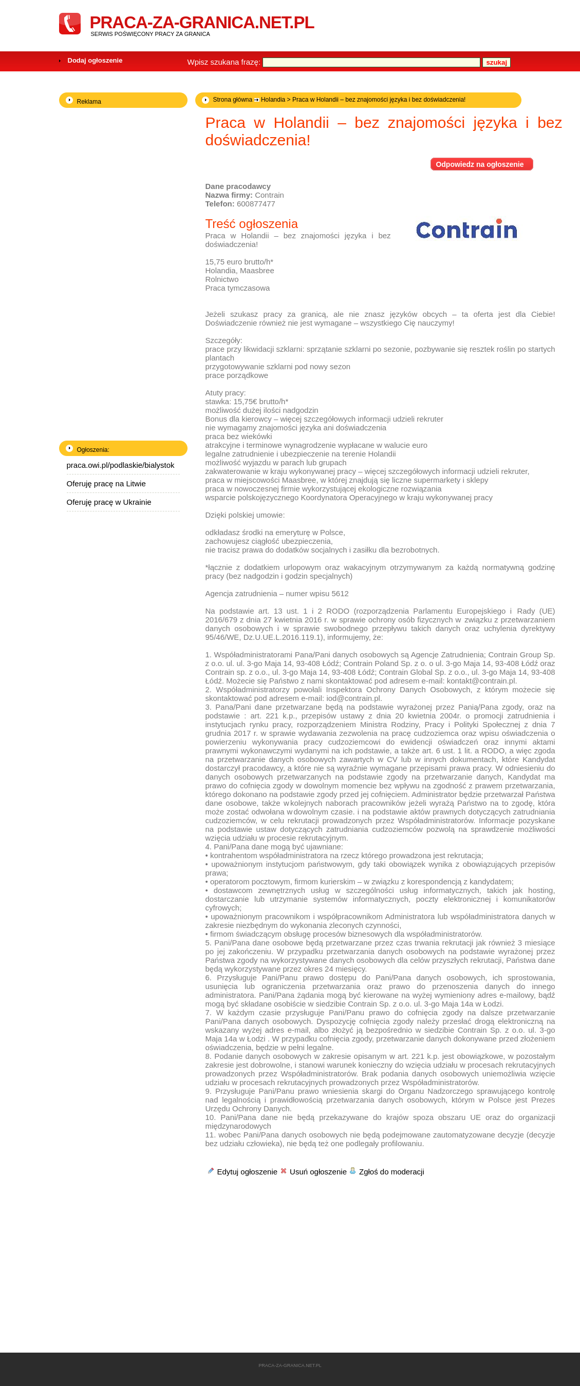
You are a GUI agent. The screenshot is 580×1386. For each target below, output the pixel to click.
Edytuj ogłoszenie (247, 1171)
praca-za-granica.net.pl (202, 22)
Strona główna (233, 99)
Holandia (273, 99)
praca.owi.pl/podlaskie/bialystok (121, 465)
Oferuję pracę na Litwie (106, 483)
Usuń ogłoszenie (318, 1171)
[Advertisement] (291, 1250)
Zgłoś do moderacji (391, 1171)
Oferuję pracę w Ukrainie (109, 502)
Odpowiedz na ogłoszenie (479, 164)
